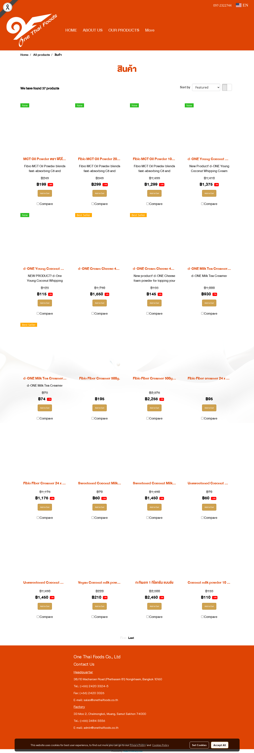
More (149, 30)
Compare (46, 204)
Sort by (186, 87)
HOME (71, 30)
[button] (160, 30)
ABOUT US (92, 30)
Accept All (219, 745)
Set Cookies (199, 745)
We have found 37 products (39, 88)
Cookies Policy (160, 745)
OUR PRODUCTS (123, 30)
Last (131, 637)
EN (242, 5)
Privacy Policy (138, 745)
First (123, 637)
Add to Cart (44, 193)
